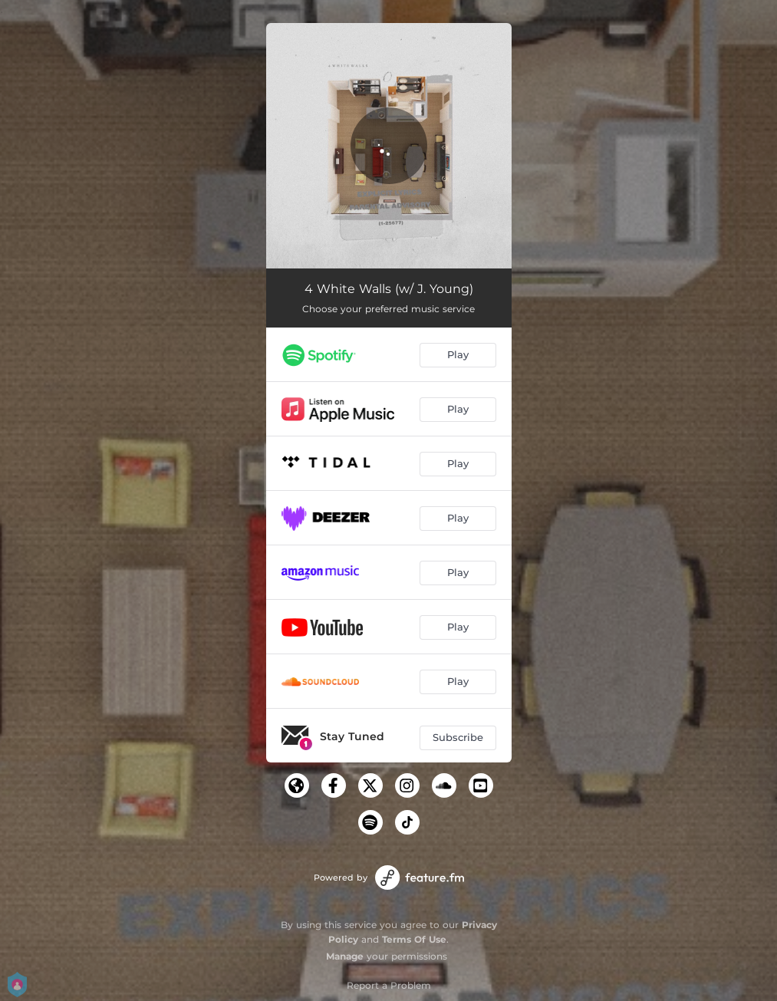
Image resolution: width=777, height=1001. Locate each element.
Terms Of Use (414, 939)
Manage (345, 956)
